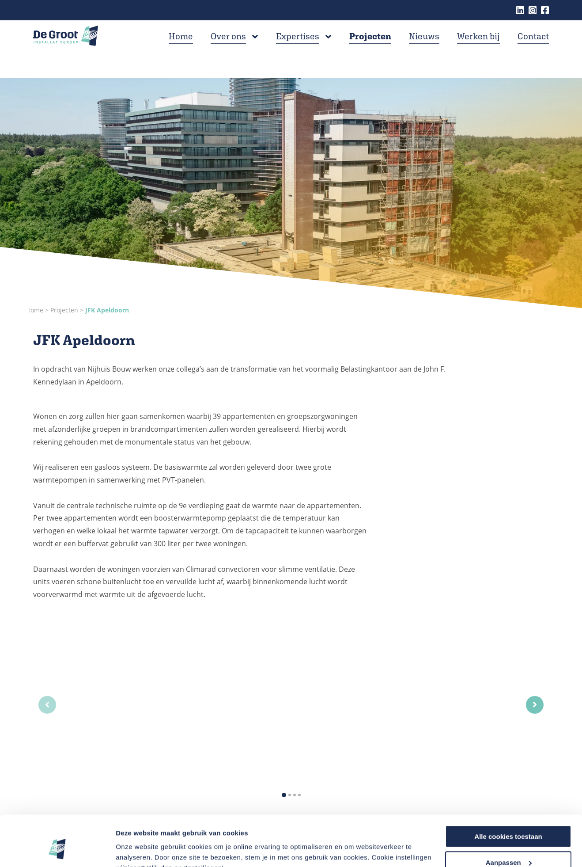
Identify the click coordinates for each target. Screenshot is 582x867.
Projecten (370, 47)
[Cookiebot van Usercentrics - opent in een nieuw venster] (57, 849)
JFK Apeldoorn (107, 310)
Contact (533, 47)
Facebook (545, 10)
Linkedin (520, 10)
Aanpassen (509, 819)
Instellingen (134, 849)
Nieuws (424, 47)
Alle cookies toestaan (508, 793)
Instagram (533, 10)
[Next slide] (535, 705)
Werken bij (478, 47)
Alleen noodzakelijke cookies (508, 845)
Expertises (297, 47)
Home (181, 47)
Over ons (228, 47)
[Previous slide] (47, 705)
